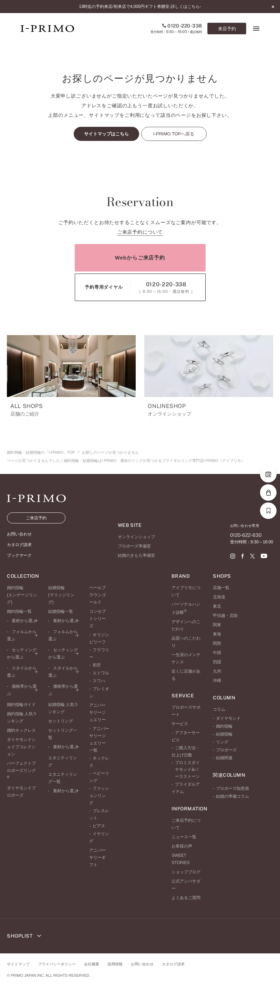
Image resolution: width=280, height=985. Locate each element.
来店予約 (227, 28)
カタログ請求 (173, 964)
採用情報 (115, 964)
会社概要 (91, 964)
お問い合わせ (142, 964)
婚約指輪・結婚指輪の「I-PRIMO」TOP (41, 452)
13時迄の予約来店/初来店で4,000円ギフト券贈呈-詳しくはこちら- (140, 6)
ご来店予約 (36, 518)
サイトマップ (18, 964)
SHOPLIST (24, 936)
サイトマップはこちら (106, 133)
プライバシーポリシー (57, 964)
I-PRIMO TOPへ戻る (173, 133)
